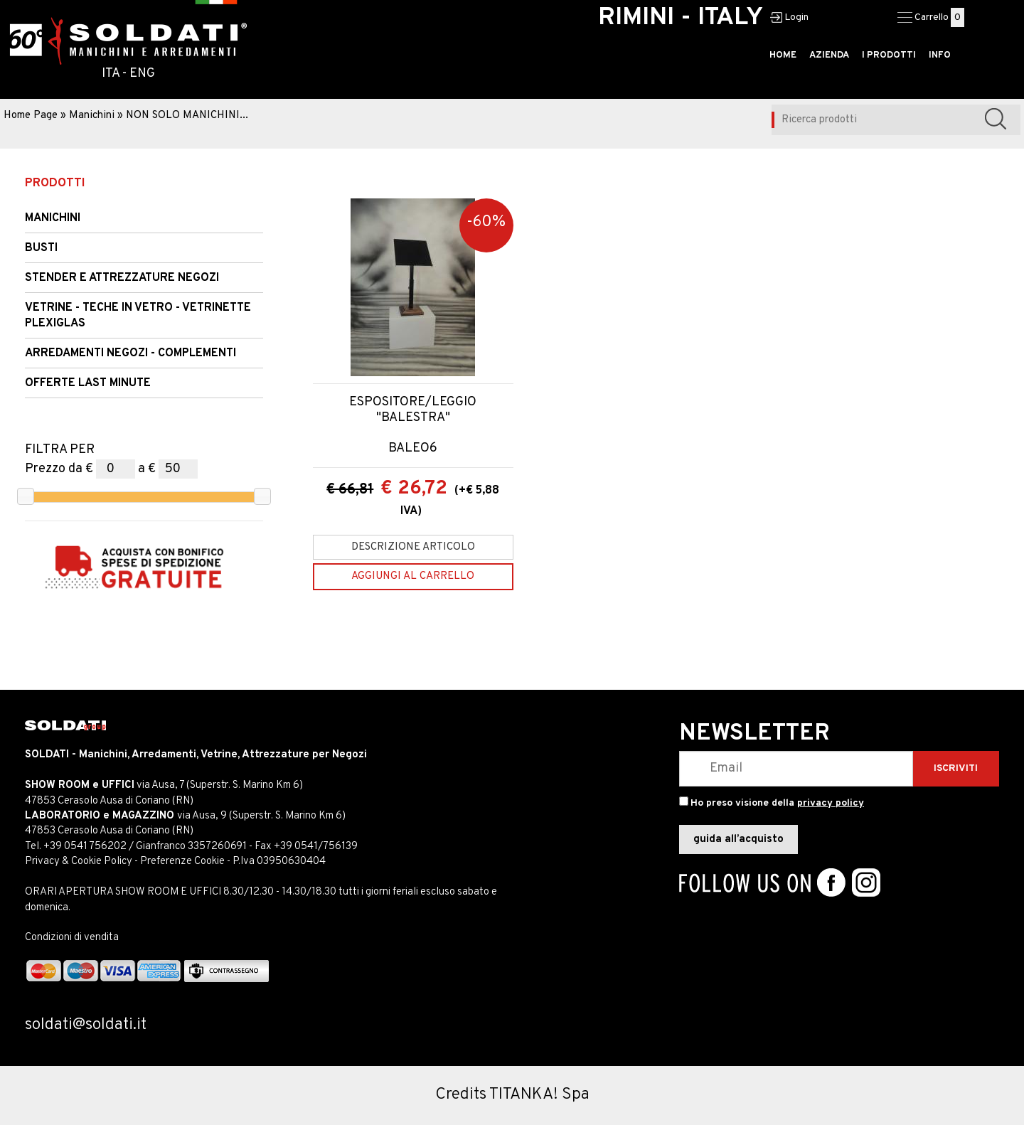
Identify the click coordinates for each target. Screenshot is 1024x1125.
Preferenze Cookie (182, 861)
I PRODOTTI (889, 55)
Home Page (31, 115)
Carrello (931, 17)
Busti (41, 248)
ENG (142, 73)
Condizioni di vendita (72, 937)
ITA (110, 73)
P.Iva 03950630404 (279, 861)
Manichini (91, 115)
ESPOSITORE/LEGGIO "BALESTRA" (412, 410)
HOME (782, 55)
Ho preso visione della (777, 803)
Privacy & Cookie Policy (78, 861)
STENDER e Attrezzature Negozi (122, 278)
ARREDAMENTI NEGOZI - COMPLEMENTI (130, 353)
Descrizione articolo (413, 547)
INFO (940, 55)
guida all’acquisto (738, 839)
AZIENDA (829, 55)
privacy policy (830, 803)
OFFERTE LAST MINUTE (88, 383)
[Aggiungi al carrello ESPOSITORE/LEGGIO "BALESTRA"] (413, 576)
